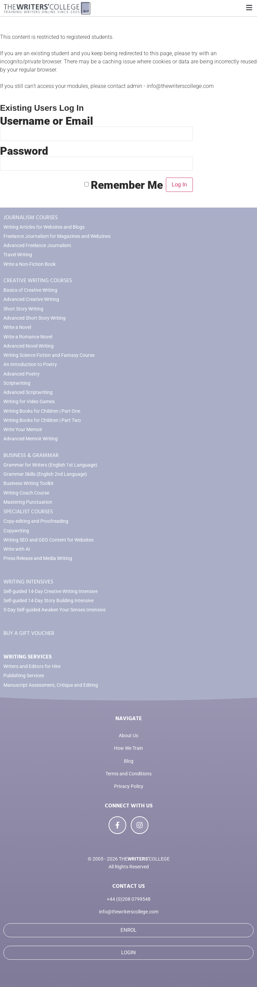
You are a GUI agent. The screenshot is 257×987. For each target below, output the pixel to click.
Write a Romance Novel (27, 337)
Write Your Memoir (22, 429)
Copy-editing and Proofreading (35, 521)
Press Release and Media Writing (37, 558)
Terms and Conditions (128, 774)
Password (24, 151)
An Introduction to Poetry (30, 364)
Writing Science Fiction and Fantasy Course (49, 355)
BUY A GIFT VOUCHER (28, 633)
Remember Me (127, 184)
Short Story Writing (23, 309)
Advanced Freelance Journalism (37, 245)
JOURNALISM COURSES (30, 217)
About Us (128, 736)
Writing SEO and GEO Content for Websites (48, 540)
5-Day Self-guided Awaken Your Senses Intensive (54, 610)
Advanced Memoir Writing (30, 439)
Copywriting (16, 531)
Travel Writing (17, 255)
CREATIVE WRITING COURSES (37, 280)
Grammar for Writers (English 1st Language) (50, 465)
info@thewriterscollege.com (128, 912)
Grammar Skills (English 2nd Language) (45, 474)
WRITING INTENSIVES (28, 582)
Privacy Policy (128, 786)
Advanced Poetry (21, 374)
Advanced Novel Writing (28, 346)
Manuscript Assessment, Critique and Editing (50, 685)
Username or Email (46, 121)
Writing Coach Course (26, 493)
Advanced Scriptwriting (28, 392)
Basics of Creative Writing (30, 290)
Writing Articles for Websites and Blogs (44, 227)
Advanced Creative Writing (31, 299)
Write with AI (16, 549)
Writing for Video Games (29, 402)
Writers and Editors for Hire (31, 666)
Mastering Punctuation (27, 502)
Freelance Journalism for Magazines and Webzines (57, 236)
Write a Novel (17, 327)
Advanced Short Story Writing (34, 318)
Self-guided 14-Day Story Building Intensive (48, 601)
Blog (128, 761)
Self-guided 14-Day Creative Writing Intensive (50, 591)
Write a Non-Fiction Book (29, 264)
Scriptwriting (16, 383)
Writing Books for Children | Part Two (42, 420)
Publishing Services (23, 676)
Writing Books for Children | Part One (41, 411)
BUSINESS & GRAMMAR (31, 455)
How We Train (128, 748)
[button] (249, 8)
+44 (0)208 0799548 (129, 899)
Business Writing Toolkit (28, 483)
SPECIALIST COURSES (28, 511)
